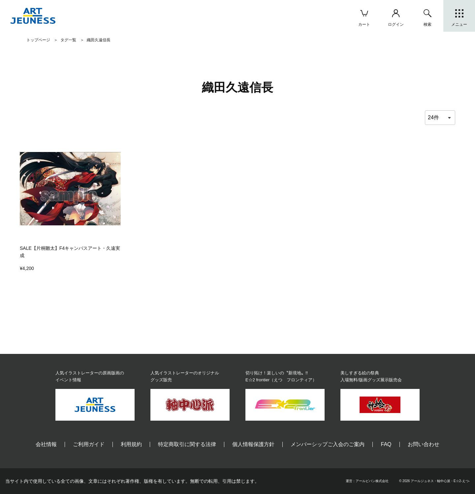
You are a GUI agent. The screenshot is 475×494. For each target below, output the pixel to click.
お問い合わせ (423, 444)
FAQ (386, 444)
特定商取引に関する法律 (187, 444)
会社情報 (46, 444)
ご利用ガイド (89, 444)
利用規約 (131, 444)
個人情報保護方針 (253, 444)
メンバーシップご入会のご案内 (327, 444)
